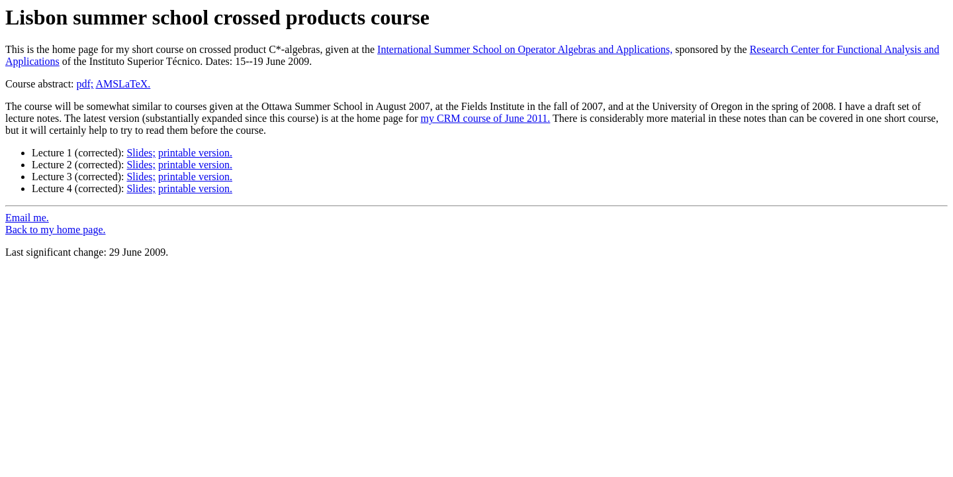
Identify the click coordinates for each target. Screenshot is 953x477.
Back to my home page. (55, 229)
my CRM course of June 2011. (486, 118)
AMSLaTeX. (122, 83)
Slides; (141, 152)
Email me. (27, 217)
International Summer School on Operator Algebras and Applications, (524, 49)
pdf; (85, 83)
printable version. (195, 152)
